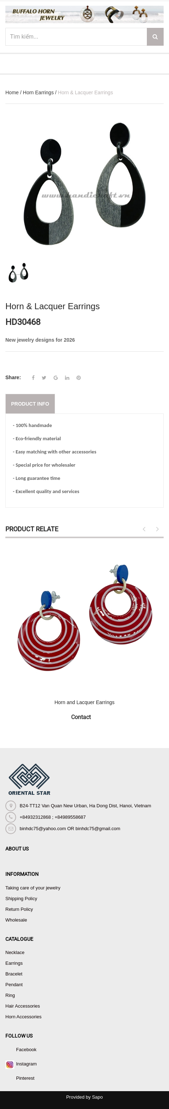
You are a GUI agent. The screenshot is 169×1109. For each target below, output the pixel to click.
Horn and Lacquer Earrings (84, 702)
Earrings (14, 963)
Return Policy (19, 909)
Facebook (26, 1049)
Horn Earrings (38, 92)
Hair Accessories (22, 1006)
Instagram (26, 1064)
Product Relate (31, 529)
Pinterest (25, 1078)
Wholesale (16, 920)
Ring (10, 995)
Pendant (14, 984)
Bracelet (14, 974)
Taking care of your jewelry (32, 887)
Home (12, 92)
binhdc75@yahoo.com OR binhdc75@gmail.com (70, 828)
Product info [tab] (30, 404)
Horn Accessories (23, 1016)
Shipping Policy (21, 898)
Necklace (14, 952)
